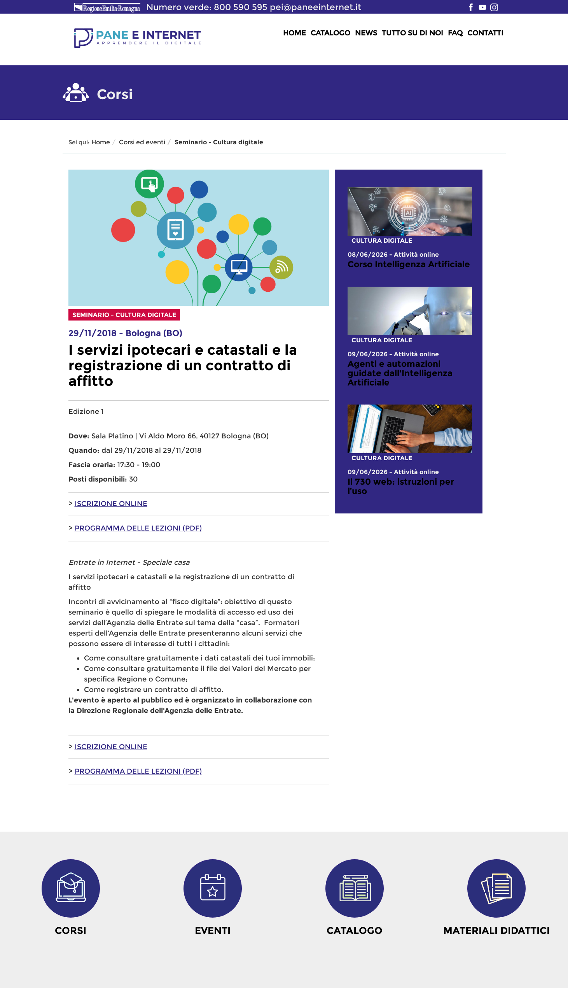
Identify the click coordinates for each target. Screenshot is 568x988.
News (366, 33)
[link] (410, 264)
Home (294, 33)
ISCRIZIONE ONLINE (111, 503)
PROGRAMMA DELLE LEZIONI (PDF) (138, 528)
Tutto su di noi (412, 33)
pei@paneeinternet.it (315, 7)
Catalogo (330, 33)
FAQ (455, 33)
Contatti (485, 33)
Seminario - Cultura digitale (219, 142)
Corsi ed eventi (142, 142)
